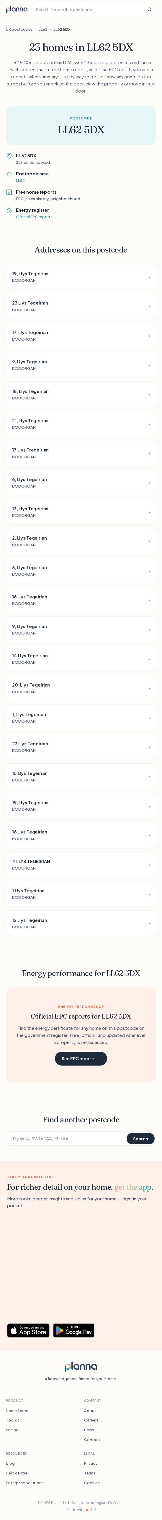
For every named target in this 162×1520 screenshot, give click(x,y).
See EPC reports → (81, 1058)
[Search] (149, 9)
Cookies (92, 1482)
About (90, 1410)
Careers (91, 1420)
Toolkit (12, 1420)
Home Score (17, 1410)
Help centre (16, 1473)
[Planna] (81, 1367)
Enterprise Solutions (25, 1482)
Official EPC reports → (36, 216)
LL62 (43, 29)
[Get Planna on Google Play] (77, 1330)
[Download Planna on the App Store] (28, 1330)
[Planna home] (16, 9)
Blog (10, 1463)
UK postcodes (19, 29)
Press (89, 1429)
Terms (89, 1473)
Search (140, 1138)
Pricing (12, 1429)
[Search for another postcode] (86, 9)
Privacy (91, 1463)
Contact (92, 1439)
